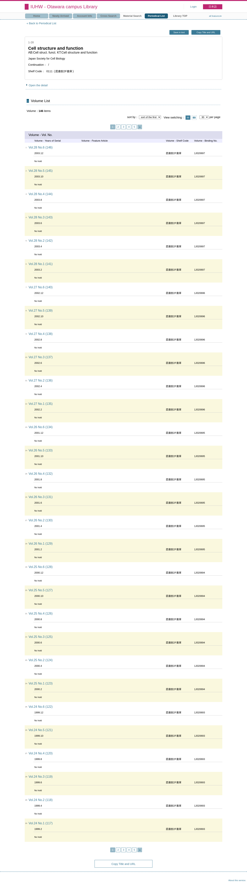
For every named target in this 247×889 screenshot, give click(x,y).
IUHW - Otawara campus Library (63, 6)
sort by (131, 117)
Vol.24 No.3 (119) (41, 776)
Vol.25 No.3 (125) (41, 636)
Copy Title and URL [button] (205, 32)
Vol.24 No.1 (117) (41, 823)
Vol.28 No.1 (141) (41, 264)
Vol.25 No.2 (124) (41, 660)
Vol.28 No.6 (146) (41, 147)
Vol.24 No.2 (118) (41, 800)
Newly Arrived (60, 15)
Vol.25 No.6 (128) (41, 567)
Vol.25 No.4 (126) (41, 613)
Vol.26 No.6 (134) (41, 427)
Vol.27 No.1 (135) (41, 403)
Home (36, 15)
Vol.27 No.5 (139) (41, 310)
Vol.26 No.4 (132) (41, 473)
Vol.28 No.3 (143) (41, 217)
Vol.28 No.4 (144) (41, 194)
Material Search (132, 15)
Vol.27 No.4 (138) (41, 333)
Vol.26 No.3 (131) (41, 497)
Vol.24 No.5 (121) (41, 730)
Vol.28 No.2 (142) (41, 240)
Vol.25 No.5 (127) (41, 590)
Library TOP (180, 15)
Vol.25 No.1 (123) (41, 683)
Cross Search (109, 15)
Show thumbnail (194, 117)
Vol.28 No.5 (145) (41, 170)
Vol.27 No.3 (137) (41, 357)
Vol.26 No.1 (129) (41, 543)
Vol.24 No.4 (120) (41, 753)
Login (193, 6)
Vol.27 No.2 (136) (41, 380)
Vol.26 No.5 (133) (41, 450)
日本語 (213, 6)
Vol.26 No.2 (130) (41, 520)
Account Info (84, 15)
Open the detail (38, 85)
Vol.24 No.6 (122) (41, 706)
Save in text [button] (179, 32)
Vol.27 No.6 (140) (41, 287)
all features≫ (215, 16)
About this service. (237, 880)
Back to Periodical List (42, 23)
